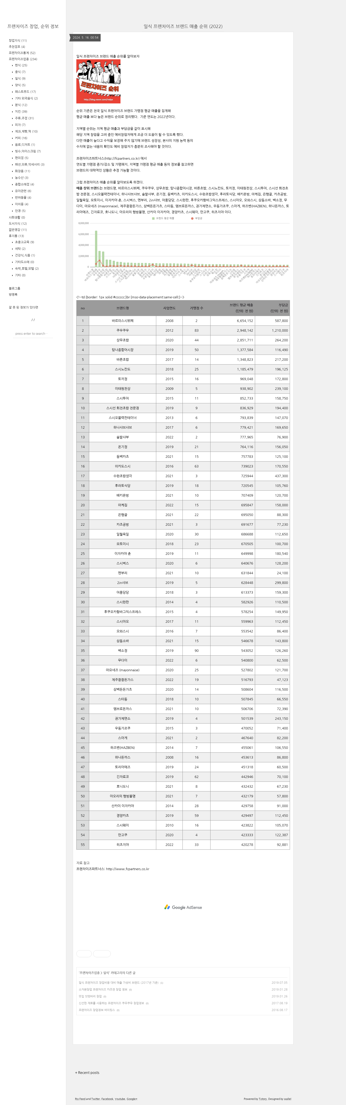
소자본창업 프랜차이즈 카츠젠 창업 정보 (103, 989)
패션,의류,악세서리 (29, 164)
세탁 (20, 248)
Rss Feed (80, 1099)
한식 (20, 65)
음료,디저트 (24, 144)
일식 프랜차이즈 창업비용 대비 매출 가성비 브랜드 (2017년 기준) (119, 982)
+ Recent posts (87, 1072)
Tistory (263, 1099)
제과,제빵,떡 (26, 131)
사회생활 (17, 217)
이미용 (21, 204)
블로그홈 (14, 288)
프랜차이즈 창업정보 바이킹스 (97, 1010)
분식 (20, 105)
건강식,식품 (24, 255)
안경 (20, 210)
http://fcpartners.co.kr (122, 158)
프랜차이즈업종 (23, 59)
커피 (20, 138)
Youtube (120, 1099)
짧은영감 (18, 229)
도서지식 (18, 223)
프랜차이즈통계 (22, 52)
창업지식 (18, 40)
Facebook (107, 1099)
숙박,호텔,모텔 (26, 268)
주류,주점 (24, 118)
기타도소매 (24, 262)
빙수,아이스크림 (27, 151)
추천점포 (17, 46)
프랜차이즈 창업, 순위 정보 (33, 26)
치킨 (20, 111)
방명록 (13, 294)
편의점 (21, 157)
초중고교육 (24, 242)
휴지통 (16, 235)
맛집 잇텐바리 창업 (90, 996)
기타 (20, 275)
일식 (20, 78)
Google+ (132, 1099)
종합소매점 (24, 184)
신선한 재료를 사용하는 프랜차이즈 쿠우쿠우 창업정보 (111, 1003)
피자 (20, 124)
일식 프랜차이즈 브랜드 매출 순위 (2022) (183, 26)
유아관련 (22, 191)
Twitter (95, 1099)
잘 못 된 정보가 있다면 (23, 307)
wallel (287, 1099)
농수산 (21, 177)
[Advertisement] (183, 907)
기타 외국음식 (26, 98)
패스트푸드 (25, 91)
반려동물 (22, 197)
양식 (20, 85)
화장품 (22, 171)
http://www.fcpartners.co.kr (127, 869)
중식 (20, 71)
